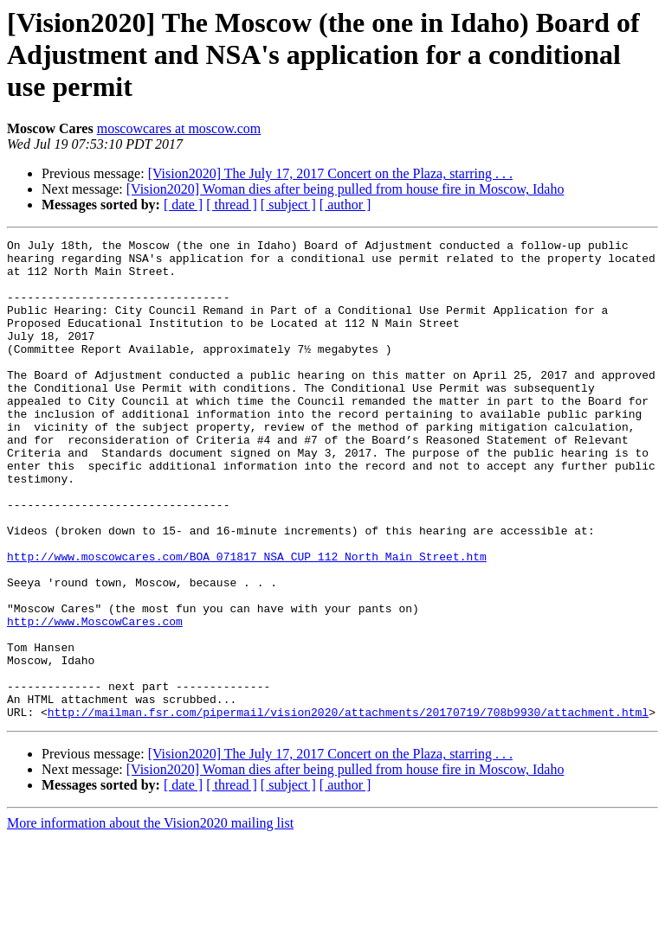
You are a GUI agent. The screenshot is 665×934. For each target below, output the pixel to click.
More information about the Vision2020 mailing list (150, 919)
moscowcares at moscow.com (179, 128)
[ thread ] (231, 204)
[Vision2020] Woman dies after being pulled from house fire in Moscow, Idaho (345, 189)
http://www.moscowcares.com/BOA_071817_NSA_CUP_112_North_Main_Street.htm (247, 621)
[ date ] (183, 204)
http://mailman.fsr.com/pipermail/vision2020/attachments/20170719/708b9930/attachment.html (348, 808)
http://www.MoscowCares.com (95, 699)
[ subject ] (288, 204)
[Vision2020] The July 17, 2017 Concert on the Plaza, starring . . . (330, 173)
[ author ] (345, 204)
